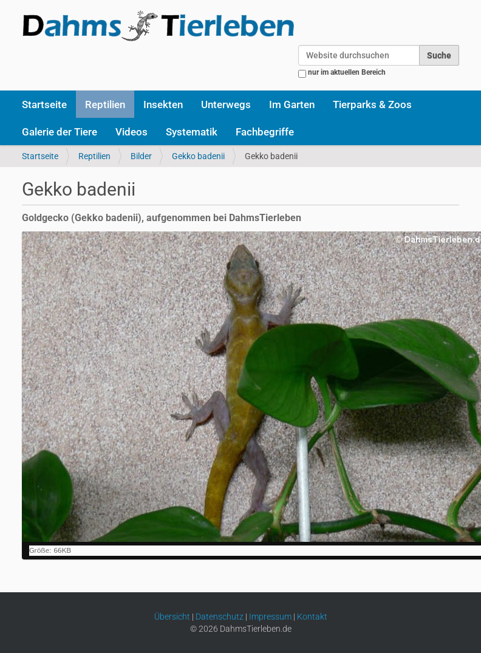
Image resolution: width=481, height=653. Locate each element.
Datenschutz (220, 616)
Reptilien (105, 104)
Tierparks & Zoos (372, 104)
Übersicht (172, 616)
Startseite (44, 104)
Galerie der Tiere (59, 132)
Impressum (270, 616)
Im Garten (292, 104)
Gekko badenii (198, 156)
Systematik (191, 132)
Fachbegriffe (265, 132)
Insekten (163, 104)
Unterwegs (226, 104)
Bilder (141, 156)
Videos (131, 132)
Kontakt (312, 616)
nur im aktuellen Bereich (347, 72)
